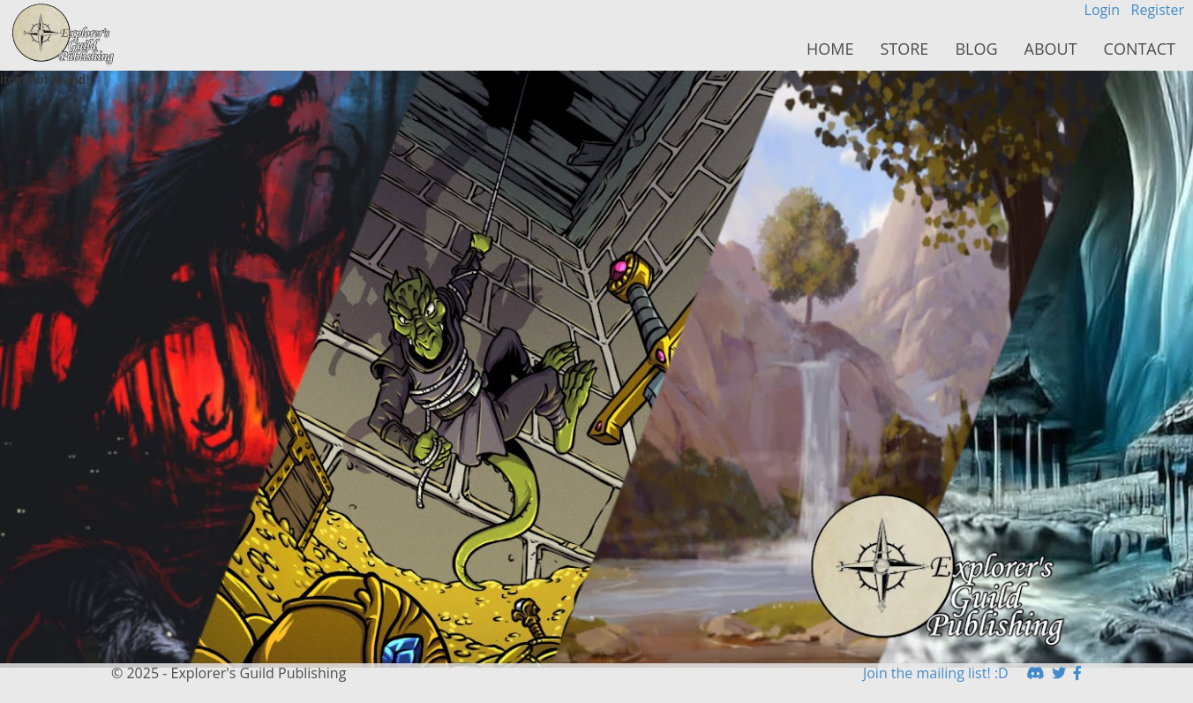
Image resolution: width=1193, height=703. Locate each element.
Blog (976, 48)
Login (1102, 9)
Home (830, 48)
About (1050, 48)
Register (1157, 9)
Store (904, 48)
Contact (1139, 48)
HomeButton (64, 34)
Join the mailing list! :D (936, 673)
